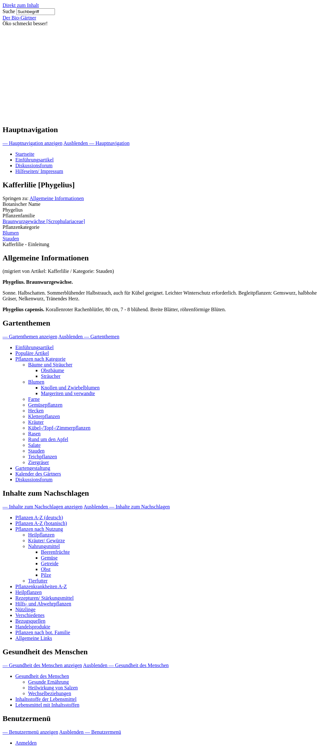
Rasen (34, 433)
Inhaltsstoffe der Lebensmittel (46, 699)
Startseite (24, 154)
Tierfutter (38, 580)
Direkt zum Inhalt (21, 5)
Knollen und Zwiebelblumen (70, 387)
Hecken (36, 410)
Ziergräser (38, 462)
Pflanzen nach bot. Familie (42, 632)
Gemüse (49, 557)
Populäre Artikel (32, 353)
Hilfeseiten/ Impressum (39, 171)
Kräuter (36, 422)
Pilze (46, 575)
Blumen (11, 233)
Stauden (11, 238)
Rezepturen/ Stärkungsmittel (44, 598)
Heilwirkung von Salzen (53, 687)
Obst (45, 569)
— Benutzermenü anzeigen (30, 732)
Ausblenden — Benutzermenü (90, 732)
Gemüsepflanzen (45, 405)
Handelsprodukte (32, 626)
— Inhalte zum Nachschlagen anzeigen (43, 506)
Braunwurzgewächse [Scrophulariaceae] (44, 221)
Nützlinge (25, 609)
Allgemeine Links (33, 638)
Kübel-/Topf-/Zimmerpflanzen (59, 428)
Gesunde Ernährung (48, 682)
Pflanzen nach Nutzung (39, 529)
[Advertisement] (163, 74)
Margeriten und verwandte (68, 393)
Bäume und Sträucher (50, 364)
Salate (34, 445)
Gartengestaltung (32, 468)
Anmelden (26, 743)
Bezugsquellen (30, 621)
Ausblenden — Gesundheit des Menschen (126, 665)
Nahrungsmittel (44, 546)
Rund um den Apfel (48, 439)
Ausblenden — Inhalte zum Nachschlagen (127, 506)
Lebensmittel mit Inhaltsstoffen (47, 705)
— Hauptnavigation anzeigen (33, 143)
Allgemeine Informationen (56, 198)
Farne (34, 399)
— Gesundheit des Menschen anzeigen (42, 665)
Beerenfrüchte (55, 552)
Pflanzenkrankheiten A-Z (41, 586)
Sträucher (50, 376)
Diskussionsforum (33, 165)
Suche (9, 11)
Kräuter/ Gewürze (46, 540)
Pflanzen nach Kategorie (40, 359)
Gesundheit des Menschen (42, 676)
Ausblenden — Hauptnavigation (97, 143)
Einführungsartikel (34, 159)
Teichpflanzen (42, 456)
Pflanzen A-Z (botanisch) (41, 523)
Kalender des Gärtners (38, 474)
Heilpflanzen (41, 534)
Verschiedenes (30, 615)
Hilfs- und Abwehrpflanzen (43, 603)
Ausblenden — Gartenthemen (88, 336)
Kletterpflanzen (44, 416)
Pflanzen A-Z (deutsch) (39, 517)
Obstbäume (52, 370)
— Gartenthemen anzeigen (30, 336)
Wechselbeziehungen (49, 693)
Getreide (49, 563)
